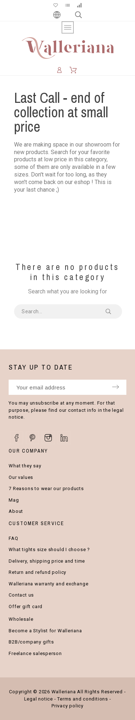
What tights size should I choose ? (49, 549)
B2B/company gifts (31, 642)
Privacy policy (67, 705)
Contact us (21, 595)
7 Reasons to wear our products (46, 488)
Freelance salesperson (35, 653)
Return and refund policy (37, 572)
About (16, 511)
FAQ (13, 538)
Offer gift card (25, 606)
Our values (21, 477)
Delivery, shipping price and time (47, 561)
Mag (14, 500)
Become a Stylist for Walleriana (45, 630)
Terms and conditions (82, 699)
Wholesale (21, 619)
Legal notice (38, 699)
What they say (25, 465)
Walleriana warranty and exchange (48, 583)
